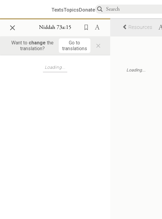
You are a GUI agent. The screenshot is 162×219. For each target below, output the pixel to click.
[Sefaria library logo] (28, 9)
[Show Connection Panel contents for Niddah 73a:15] (55, 28)
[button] (84, 26)
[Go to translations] (74, 45)
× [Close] (12, 26)
